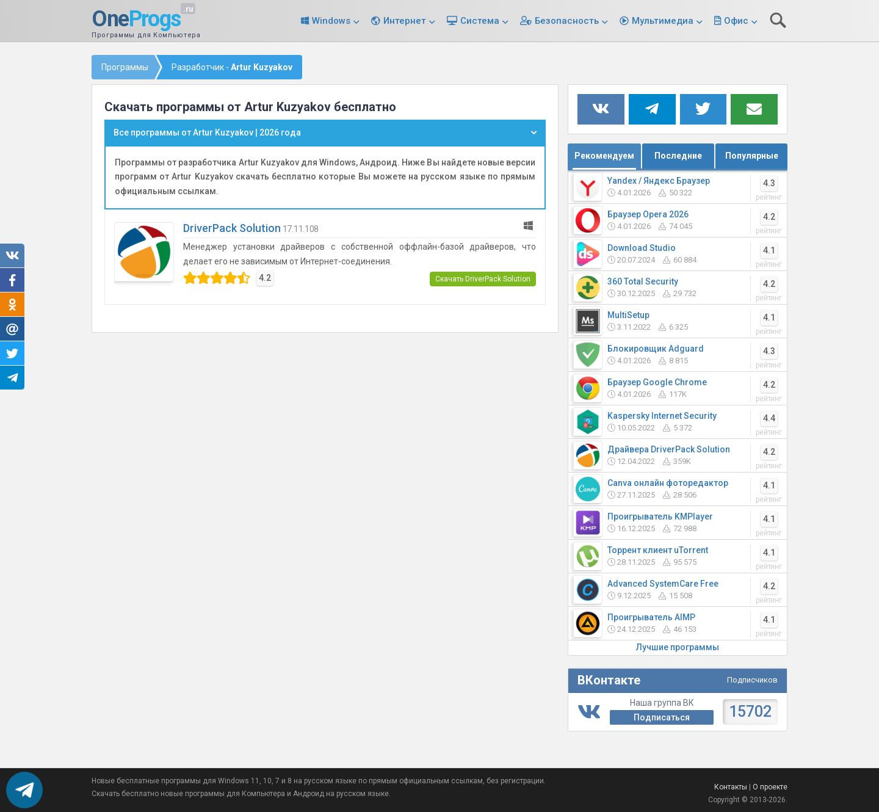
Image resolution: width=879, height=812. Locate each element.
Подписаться (662, 717)
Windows (331, 20)
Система (479, 20)
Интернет (404, 20)
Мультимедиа (662, 20)
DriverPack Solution (232, 228)
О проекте (770, 787)
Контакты (730, 787)
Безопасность (567, 20)
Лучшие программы (677, 647)
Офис (736, 20)
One (136, 19)
